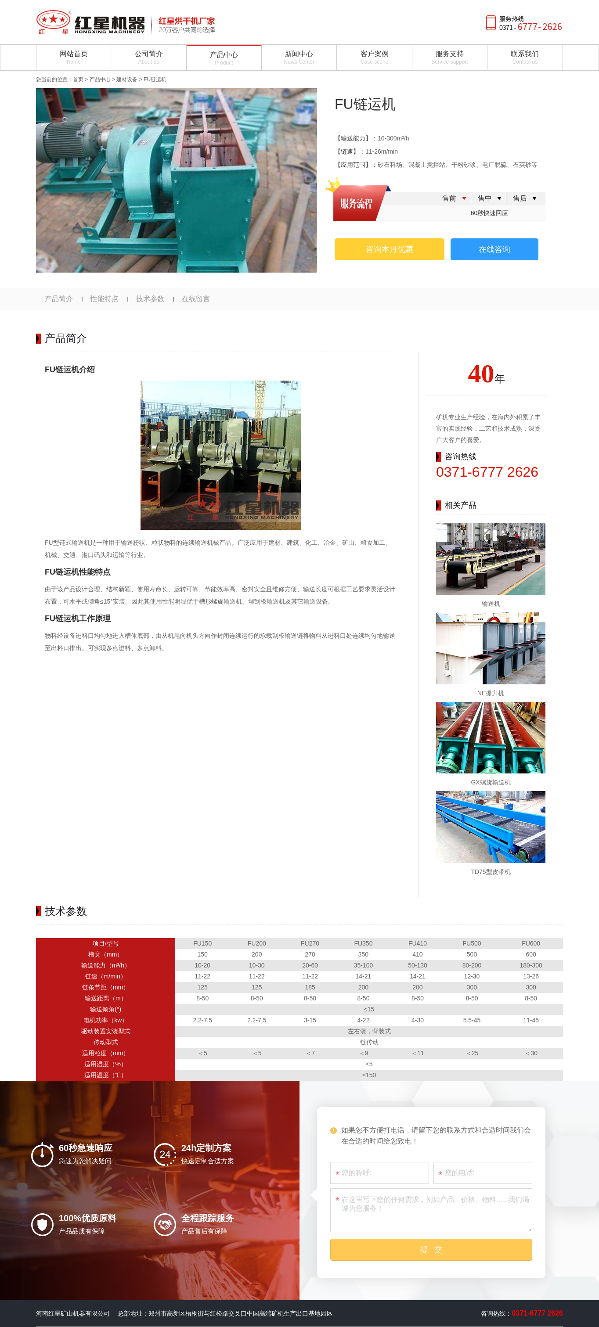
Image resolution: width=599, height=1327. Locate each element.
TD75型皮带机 (490, 871)
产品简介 (59, 298)
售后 (520, 198)
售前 (449, 198)
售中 (485, 198)
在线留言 (196, 298)
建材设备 (126, 79)
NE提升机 (490, 693)
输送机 (491, 603)
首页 (78, 79)
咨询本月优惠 (389, 249)
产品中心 (100, 79)
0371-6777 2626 (487, 472)
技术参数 (150, 298)
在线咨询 (494, 249)
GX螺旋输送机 (490, 782)
